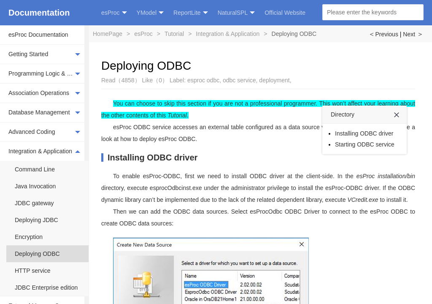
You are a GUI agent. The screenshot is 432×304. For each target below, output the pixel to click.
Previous (383, 34)
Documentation (39, 12)
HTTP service (33, 270)
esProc (114, 12)
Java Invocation (35, 186)
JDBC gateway (34, 203)
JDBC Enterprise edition (46, 287)
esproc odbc (203, 80)
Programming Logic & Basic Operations (46, 74)
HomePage (107, 33)
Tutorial (174, 33)
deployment (274, 80)
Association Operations (44, 93)
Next (413, 34)
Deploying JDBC (36, 220)
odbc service (239, 80)
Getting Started (44, 54)
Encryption (29, 236)
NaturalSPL (236, 12)
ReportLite (190, 12)
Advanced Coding (44, 132)
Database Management (44, 113)
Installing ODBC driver (152, 157)
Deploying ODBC (37, 253)
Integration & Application (44, 151)
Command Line (35, 169)
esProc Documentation (38, 34)
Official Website (285, 12)
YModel (150, 12)
